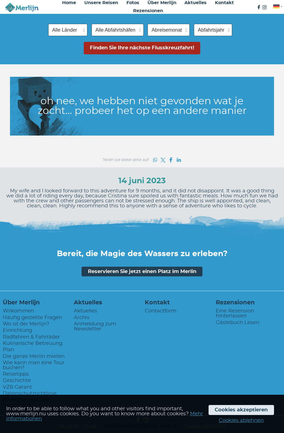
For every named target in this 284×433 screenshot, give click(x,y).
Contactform (160, 311)
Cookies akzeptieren (241, 409)
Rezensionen (148, 11)
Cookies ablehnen (241, 420)
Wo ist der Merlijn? (26, 324)
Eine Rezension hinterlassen (235, 314)
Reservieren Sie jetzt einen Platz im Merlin (142, 271)
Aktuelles (85, 311)
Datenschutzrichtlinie (30, 393)
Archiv (82, 317)
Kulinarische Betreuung (32, 343)
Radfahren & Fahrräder (31, 337)
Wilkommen (18, 311)
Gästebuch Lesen (237, 322)
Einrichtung (17, 330)
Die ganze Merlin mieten (34, 356)
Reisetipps (16, 374)
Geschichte (17, 380)
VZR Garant (17, 387)
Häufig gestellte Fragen (32, 317)
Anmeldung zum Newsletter (95, 327)
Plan (8, 349)
